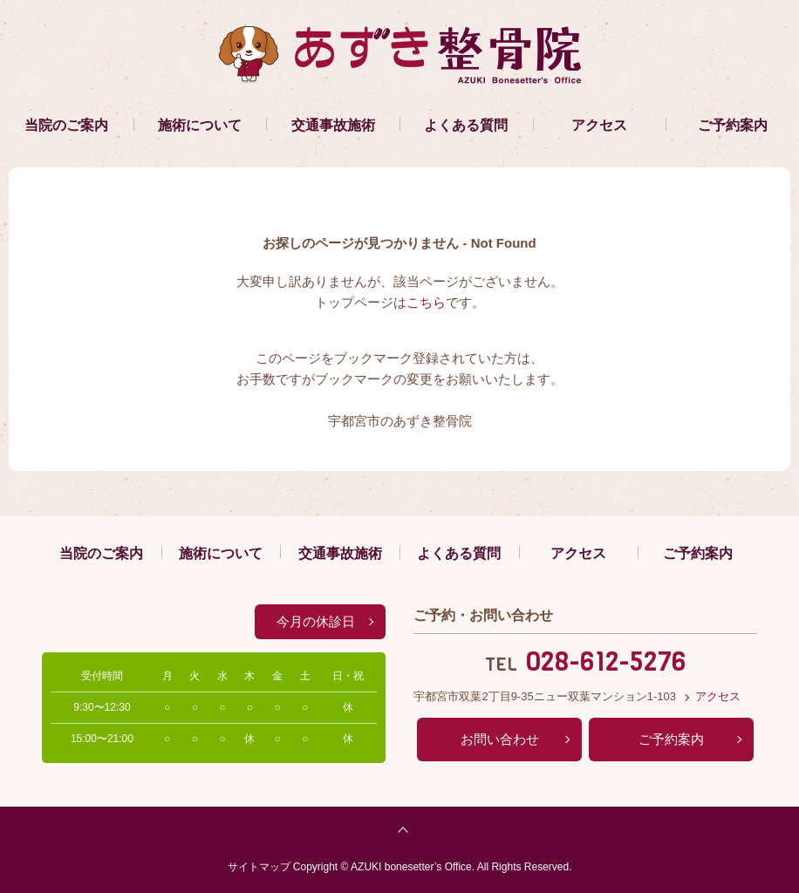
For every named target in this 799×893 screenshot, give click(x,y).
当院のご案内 (66, 125)
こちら (426, 302)
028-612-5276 (606, 661)
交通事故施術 (333, 125)
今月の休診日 (316, 621)
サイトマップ (259, 867)
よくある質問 (466, 125)
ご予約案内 (733, 125)
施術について (200, 125)
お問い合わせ (500, 739)
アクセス (599, 125)
